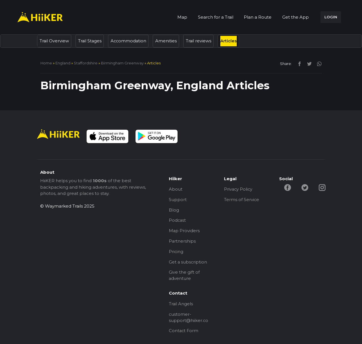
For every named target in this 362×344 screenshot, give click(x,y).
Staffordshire (86, 63)
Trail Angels (181, 305)
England (62, 63)
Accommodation (129, 40)
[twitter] (308, 63)
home (46, 63)
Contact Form (184, 333)
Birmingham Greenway (122, 63)
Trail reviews (200, 40)
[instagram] (317, 63)
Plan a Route (258, 17)
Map (182, 17)
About (175, 189)
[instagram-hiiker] (322, 187)
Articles (230, 40)
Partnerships (182, 242)
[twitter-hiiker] (305, 187)
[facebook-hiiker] (288, 187)
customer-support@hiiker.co (188, 320)
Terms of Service (241, 200)
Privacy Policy (238, 189)
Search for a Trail (215, 17)
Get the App (295, 17)
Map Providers (184, 231)
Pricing (176, 253)
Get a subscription (188, 263)
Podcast (177, 221)
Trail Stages (90, 40)
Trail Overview (54, 40)
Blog (174, 210)
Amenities (167, 40)
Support (178, 200)
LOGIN (330, 17)
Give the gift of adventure (184, 277)
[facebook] (298, 63)
